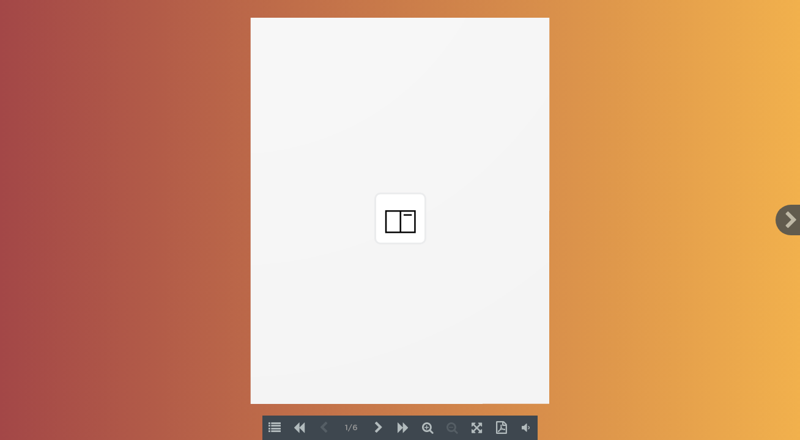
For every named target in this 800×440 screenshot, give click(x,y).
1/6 (351, 428)
